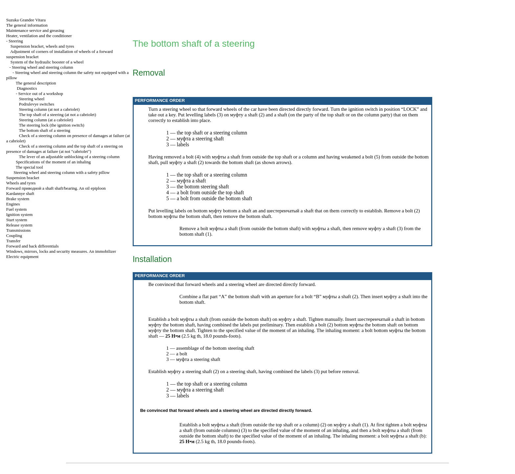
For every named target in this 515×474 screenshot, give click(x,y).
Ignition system (19, 214)
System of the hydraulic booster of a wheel (47, 61)
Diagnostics (27, 88)
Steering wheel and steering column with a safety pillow (62, 172)
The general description (36, 83)
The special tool (29, 167)
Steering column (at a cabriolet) (46, 119)
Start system (16, 219)
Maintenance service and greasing (35, 30)
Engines (13, 203)
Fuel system (16, 209)
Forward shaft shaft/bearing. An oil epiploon (56, 188)
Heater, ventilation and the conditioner (39, 35)
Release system (19, 225)
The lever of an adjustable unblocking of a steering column (69, 156)
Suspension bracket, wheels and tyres (42, 46)
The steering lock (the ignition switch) (51, 125)
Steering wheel (32, 98)
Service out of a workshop (40, 93)
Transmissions (18, 230)
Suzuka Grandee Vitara (26, 19)
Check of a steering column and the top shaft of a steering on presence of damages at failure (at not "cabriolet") (64, 149)
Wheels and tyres (21, 182)
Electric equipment (22, 256)
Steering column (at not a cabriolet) (49, 109)
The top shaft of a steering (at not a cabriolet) (57, 114)
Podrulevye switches (36, 104)
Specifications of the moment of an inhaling (53, 161)
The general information (27, 25)
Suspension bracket (22, 177)
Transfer (13, 240)
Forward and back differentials (32, 246)
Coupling (14, 235)
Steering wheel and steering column (42, 67)
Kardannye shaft (20, 193)
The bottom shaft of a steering (44, 130)
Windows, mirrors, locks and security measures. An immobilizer (61, 251)
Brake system (17, 198)
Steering (16, 40)
